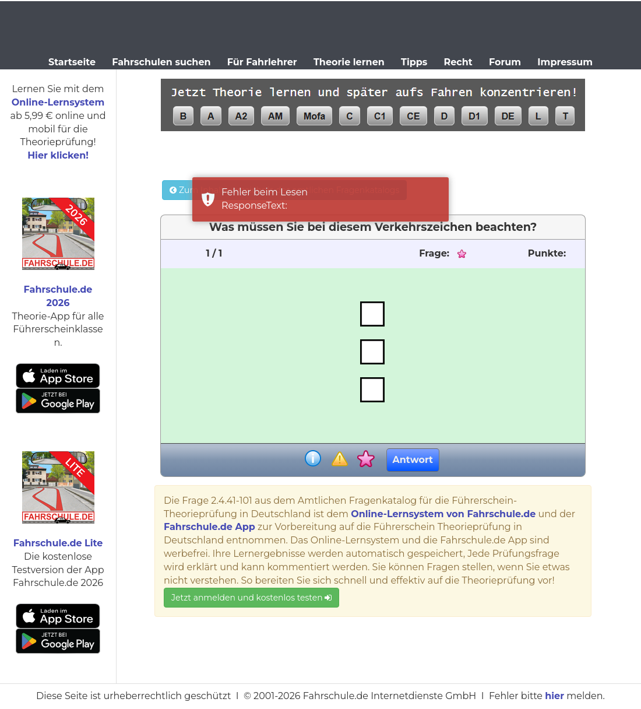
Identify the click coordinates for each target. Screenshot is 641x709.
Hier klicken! (58, 155)
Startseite (72, 62)
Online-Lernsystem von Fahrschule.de (443, 514)
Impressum (565, 62)
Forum (505, 62)
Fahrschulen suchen (161, 62)
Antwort (413, 459)
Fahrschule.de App (209, 526)
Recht (458, 62)
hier (554, 695)
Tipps (414, 62)
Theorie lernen (349, 62)
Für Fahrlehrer (262, 62)
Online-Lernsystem (58, 102)
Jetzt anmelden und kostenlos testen (251, 597)
